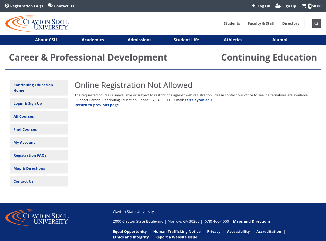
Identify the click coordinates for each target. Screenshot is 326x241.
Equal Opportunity (130, 231)
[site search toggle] (316, 23)
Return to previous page (97, 104)
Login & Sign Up (27, 103)
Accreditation (268, 231)
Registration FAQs (29, 155)
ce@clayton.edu (198, 100)
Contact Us (23, 181)
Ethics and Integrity (131, 237)
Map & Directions (29, 168)
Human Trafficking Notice (177, 231)
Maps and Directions (252, 221)
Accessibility (238, 231)
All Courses (23, 116)
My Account (24, 142)
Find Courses (25, 129)
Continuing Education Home (33, 88)
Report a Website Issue (176, 237)
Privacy (214, 231)
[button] (46, 40)
